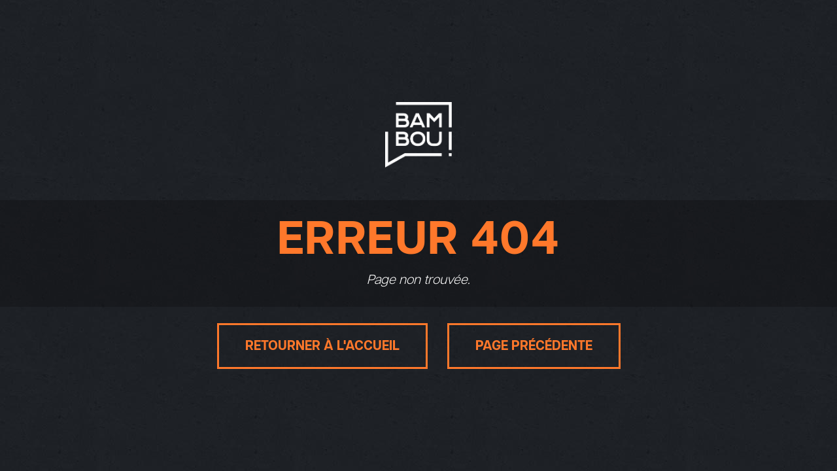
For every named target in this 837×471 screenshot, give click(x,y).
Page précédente (533, 346)
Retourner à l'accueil (322, 346)
